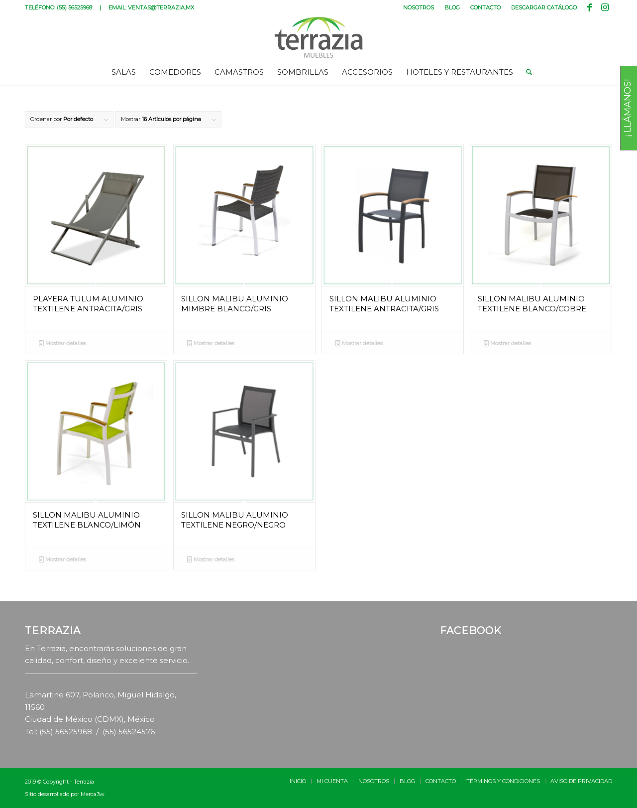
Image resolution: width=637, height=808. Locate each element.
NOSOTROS (418, 7)
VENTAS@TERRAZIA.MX (161, 7)
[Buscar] (526, 72)
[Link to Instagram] (604, 7)
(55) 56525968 (74, 7)
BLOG (452, 7)
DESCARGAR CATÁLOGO (544, 7)
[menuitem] (418, 7)
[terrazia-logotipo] (318, 37)
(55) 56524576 (129, 731)
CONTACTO (485, 7)
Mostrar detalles (62, 344)
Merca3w (93, 794)
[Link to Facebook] (589, 7)
